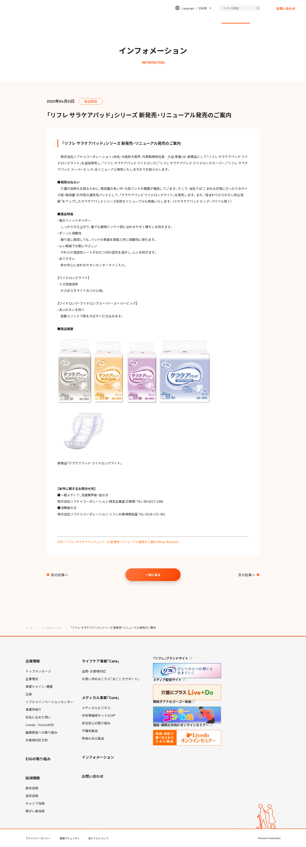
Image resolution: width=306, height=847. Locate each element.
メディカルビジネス (96, 707)
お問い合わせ (285, 12)
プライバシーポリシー (38, 838)
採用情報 (199, 18)
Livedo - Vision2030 (40, 724)
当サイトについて (98, 838)
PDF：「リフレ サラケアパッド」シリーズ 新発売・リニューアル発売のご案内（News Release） (122, 541)
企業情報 (57, 18)
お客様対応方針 (37, 740)
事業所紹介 (33, 709)
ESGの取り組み (166, 18)
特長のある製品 (93, 738)
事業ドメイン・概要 (39, 686)
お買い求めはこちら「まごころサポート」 (110, 679)
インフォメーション (235, 18)
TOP (290, 830)
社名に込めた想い (38, 717)
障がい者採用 (35, 811)
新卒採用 (32, 788)
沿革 (29, 694)
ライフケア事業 (90, 18)
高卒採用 (32, 795)
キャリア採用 (35, 803)
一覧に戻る (153, 574)
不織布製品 (90, 730)
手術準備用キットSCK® (98, 715)
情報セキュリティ (70, 838)
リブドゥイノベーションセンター (49, 701)
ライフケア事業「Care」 (100, 661)
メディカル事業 (128, 18)
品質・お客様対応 (94, 671)
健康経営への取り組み (41, 732)
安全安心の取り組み (96, 723)
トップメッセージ (38, 671)
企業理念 (32, 679)
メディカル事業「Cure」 (100, 697)
